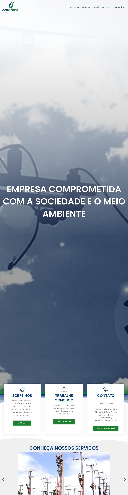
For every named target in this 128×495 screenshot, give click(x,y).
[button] (3, 479)
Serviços (86, 6)
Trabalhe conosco (101, 6)
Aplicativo (119, 6)
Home (63, 6)
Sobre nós (74, 6)
